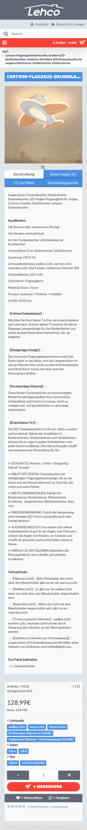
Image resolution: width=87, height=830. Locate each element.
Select (14, 745)
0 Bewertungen (38, 806)
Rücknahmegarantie (63, 183)
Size (12, 757)
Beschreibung (24, 174)
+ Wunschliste (31, 798)
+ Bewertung (59, 806)
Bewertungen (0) (63, 174)
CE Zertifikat (24, 183)
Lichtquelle (17, 720)
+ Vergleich (61, 798)
